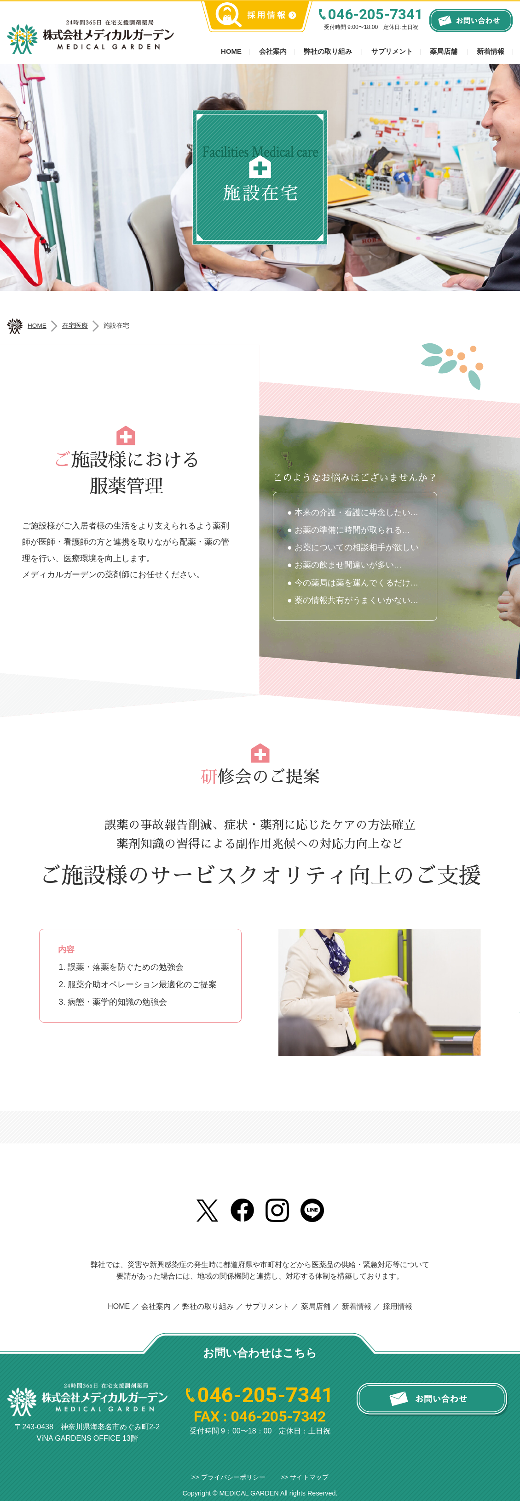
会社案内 (273, 51)
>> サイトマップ (304, 1477)
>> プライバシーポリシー (228, 1477)
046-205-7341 (375, 14)
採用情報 (397, 1306)
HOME (119, 1306)
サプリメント (392, 51)
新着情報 (490, 51)
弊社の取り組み (328, 51)
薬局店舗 (443, 51)
